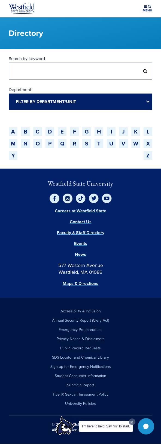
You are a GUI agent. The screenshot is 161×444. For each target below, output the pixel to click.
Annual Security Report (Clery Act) (80, 320)
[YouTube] (107, 198)
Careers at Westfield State (80, 211)
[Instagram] (67, 198)
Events (80, 243)
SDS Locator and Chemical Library (80, 357)
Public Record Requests (80, 348)
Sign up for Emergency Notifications (80, 367)
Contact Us (81, 222)
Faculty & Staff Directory (80, 232)
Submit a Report (80, 385)
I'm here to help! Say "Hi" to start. (106, 426)
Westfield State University (80, 184)
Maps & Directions (80, 283)
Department (20, 89)
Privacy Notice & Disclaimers (81, 339)
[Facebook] (54, 198)
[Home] (22, 8)
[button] (146, 426)
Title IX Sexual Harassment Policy (80, 394)
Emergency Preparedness (80, 330)
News (80, 254)
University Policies (80, 403)
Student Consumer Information (80, 376)
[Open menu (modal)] (147, 9)
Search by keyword (27, 58)
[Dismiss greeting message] (132, 421)
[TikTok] (81, 198)
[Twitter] (94, 198)
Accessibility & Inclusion (80, 311)
